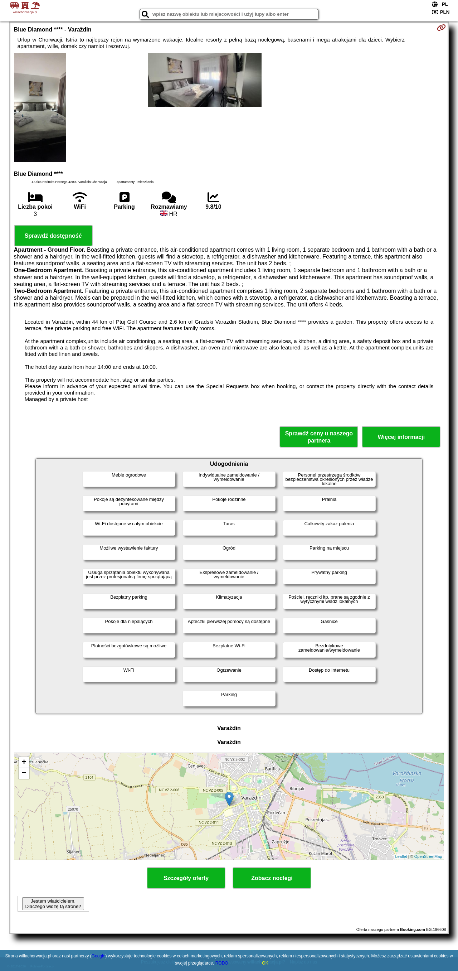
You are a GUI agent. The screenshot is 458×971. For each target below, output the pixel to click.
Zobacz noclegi (272, 878)
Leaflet (401, 856)
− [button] (23, 773)
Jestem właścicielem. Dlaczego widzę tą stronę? (53, 903)
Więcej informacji (401, 437)
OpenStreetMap (428, 856)
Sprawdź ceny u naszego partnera (319, 436)
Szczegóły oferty (186, 878)
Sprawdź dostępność (53, 236)
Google (99, 955)
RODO (221, 963)
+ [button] (23, 762)
